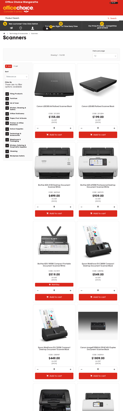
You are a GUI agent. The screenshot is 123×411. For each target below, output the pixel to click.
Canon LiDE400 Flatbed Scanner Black (76, 95)
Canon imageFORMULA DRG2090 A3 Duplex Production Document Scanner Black (105, 237)
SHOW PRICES (114, 1)
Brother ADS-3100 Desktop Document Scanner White (105, 95)
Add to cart (48, 123)
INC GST (113, 2)
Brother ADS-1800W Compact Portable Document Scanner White (76, 164)
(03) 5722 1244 (93, 375)
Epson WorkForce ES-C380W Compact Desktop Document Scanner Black (105, 164)
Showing (58, 55)
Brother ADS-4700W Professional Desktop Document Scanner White (47, 164)
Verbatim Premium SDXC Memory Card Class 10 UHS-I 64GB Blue (76, 304)
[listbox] (105, 56)
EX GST (110, 3)
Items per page (99, 51)
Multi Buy (77, 183)
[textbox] (47, 9)
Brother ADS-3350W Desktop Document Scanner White (47, 303)
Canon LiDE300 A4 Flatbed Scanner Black (47, 95)
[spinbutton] (47, 116)
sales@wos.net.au (94, 378)
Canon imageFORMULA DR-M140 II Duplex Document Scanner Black (76, 236)
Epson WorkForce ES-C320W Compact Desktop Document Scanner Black (46, 236)
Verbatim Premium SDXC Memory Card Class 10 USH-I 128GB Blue (105, 304)
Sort (7, 72)
